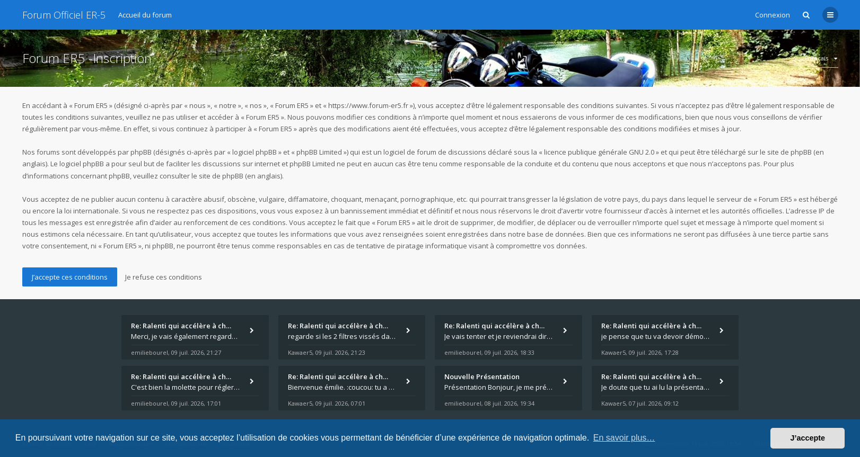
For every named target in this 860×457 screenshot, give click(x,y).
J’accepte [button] (807, 438)
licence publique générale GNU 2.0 (599, 152)
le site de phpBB (786, 152)
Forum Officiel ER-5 (64, 14)
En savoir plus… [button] (624, 437)
